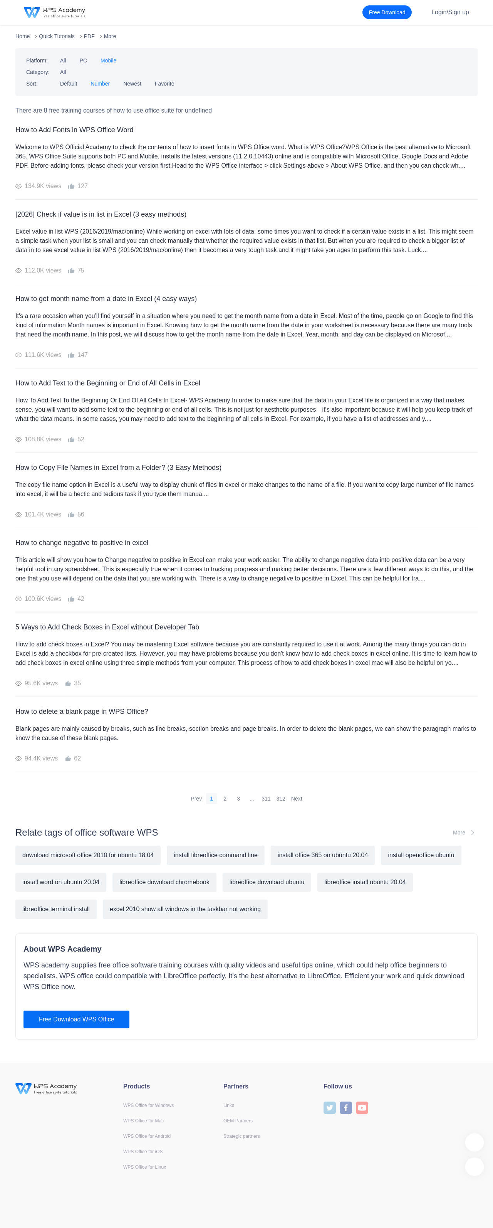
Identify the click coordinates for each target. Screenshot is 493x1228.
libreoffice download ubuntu (267, 882)
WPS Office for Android (147, 1136)
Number (100, 84)
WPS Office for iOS (143, 1151)
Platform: (37, 60)
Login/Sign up (450, 12)
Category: (38, 72)
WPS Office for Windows (148, 1105)
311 (266, 799)
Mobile (108, 60)
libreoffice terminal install (56, 909)
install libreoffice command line (216, 855)
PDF (89, 36)
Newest (132, 84)
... (252, 799)
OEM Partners (238, 1121)
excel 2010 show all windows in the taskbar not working (185, 909)
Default (68, 84)
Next (296, 799)
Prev (196, 799)
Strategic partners (241, 1136)
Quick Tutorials (57, 36)
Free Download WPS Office (76, 1019)
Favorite (164, 84)
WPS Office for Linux (144, 1167)
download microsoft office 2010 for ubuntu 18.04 (88, 855)
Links (228, 1105)
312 (281, 799)
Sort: (32, 84)
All (63, 60)
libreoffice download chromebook (164, 882)
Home (22, 36)
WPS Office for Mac (143, 1121)
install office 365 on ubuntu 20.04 (323, 855)
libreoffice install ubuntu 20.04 (365, 882)
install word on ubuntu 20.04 (60, 882)
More (110, 36)
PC (83, 60)
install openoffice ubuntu (421, 855)
